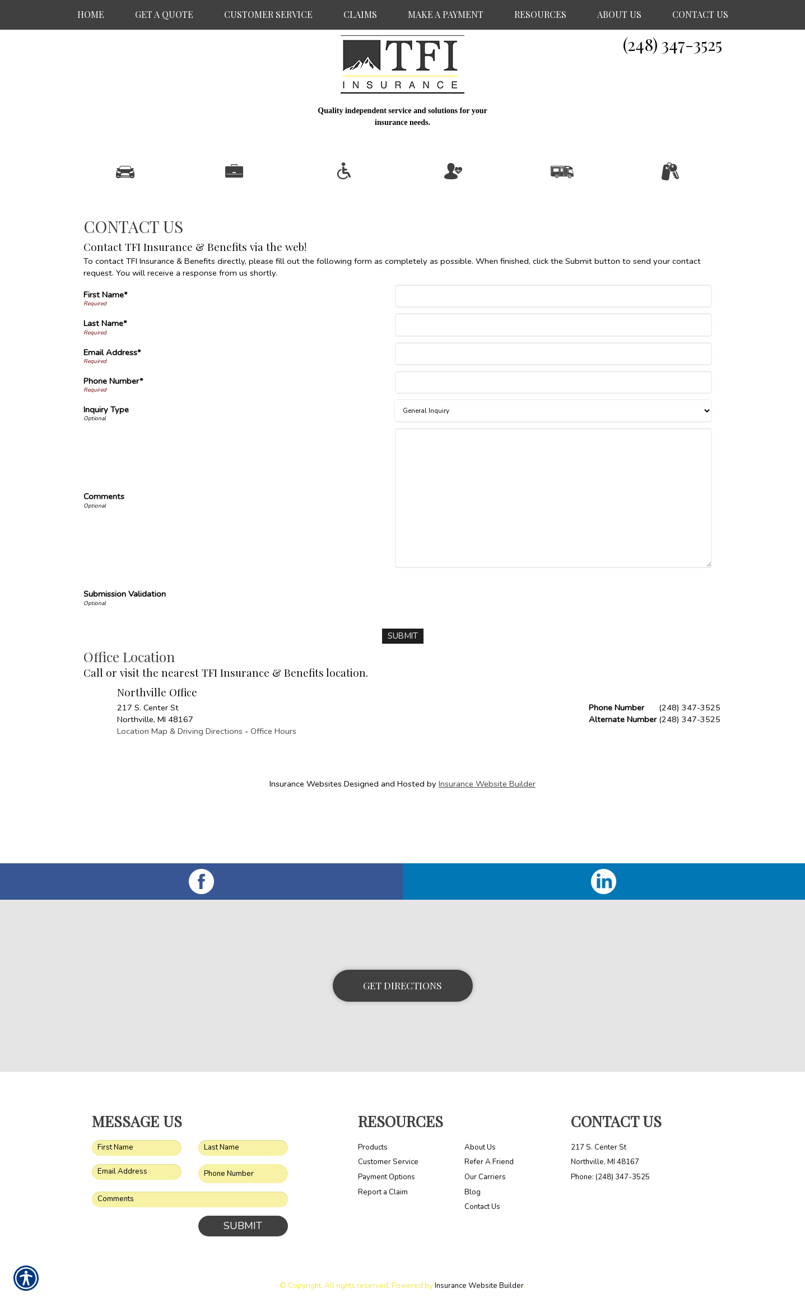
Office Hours (273, 787)
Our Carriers (485, 1176)
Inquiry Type (106, 466)
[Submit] (402, 692)
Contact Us (482, 1207)
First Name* (105, 351)
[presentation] (483, 652)
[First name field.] (137, 1147)
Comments (103, 553)
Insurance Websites (305, 840)
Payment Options (386, 1176)
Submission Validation (124, 651)
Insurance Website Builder (487, 840)
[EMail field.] (137, 1171)
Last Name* (105, 380)
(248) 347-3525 (672, 44)
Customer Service (388, 1162)
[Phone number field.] (243, 1173)
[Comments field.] (190, 1199)
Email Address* (112, 409)
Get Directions (402, 985)
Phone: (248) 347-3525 (610, 1176)
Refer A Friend (489, 1162)
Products (373, 1147)
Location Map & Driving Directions (180, 787)
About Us (480, 1147)
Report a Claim (383, 1192)
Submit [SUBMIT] (243, 1225)
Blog (472, 1192)
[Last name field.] (243, 1147)
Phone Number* (113, 437)
